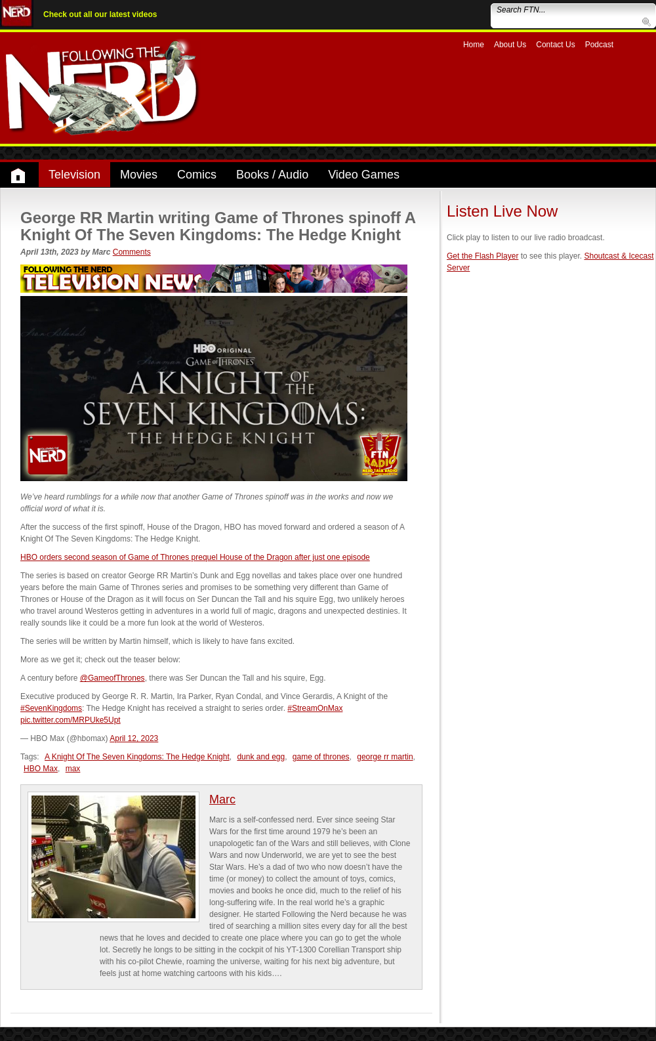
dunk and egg (261, 756)
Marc (222, 799)
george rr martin (385, 756)
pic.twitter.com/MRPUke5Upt (70, 720)
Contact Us (555, 44)
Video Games (364, 175)
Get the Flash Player (482, 256)
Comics (196, 175)
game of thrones (321, 756)
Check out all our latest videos (100, 14)
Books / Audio (272, 175)
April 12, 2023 (134, 738)
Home (473, 44)
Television (74, 175)
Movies (138, 175)
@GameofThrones (112, 678)
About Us (510, 44)
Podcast (599, 44)
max (73, 768)
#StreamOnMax (314, 708)
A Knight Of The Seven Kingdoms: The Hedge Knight (137, 756)
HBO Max (41, 768)
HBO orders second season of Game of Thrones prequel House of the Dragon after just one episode (195, 557)
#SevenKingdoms (51, 708)
